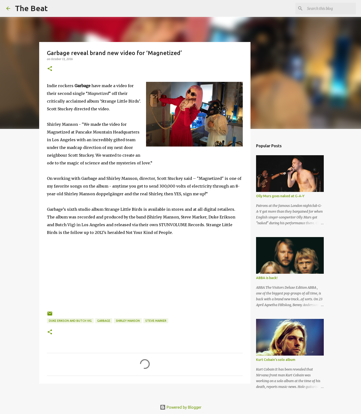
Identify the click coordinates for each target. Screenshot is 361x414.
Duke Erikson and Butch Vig (70, 320)
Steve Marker (155, 320)
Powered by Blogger (180, 407)
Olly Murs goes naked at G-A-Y (280, 196)
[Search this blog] (330, 8)
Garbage (103, 320)
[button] (50, 69)
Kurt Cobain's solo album (275, 360)
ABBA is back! (267, 278)
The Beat (31, 8)
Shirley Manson (128, 320)
